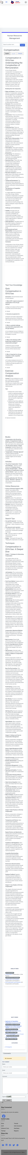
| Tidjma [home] (23, 1152)
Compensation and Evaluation (12, 979)
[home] (16, 2)
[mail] (3, 1145)
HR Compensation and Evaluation (13, 982)
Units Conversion (18, 1126)
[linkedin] (6, 1144)
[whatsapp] (17, 1145)
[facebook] (4, 1116)
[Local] (1, 2)
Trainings (3, 1130)
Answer (8, 311)
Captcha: (4, 1096)
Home (2, 1123)
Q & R (2, 1126)
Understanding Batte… (13, 1030)
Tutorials (16, 1123)
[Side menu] (6, 2)
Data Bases (16, 1128)
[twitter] (14, 1145)
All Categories (8, 1047)
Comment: (4, 1076)
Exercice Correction (11, 417)
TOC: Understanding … (11, 1037)
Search (22, 45)
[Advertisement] (14, 14)
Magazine (16, 1130)
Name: (3, 1064)
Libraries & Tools (5, 1128)
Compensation (8, 974)
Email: (3, 1070)
